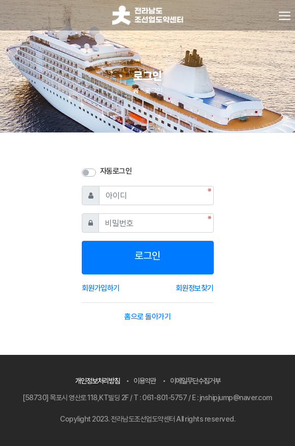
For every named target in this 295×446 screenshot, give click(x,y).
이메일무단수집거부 (195, 380)
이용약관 (145, 380)
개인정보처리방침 (97, 380)
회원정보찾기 (195, 288)
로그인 (153, 91)
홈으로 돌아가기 (147, 316)
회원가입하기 (101, 288)
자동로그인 (116, 171)
